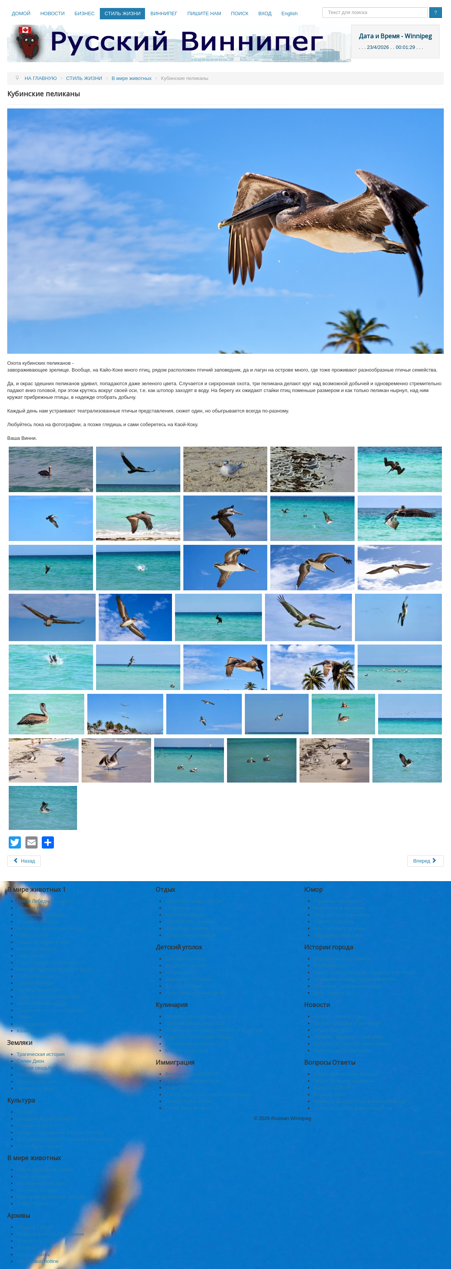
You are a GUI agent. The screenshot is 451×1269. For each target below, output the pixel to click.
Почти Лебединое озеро (44, 901)
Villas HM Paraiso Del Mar (193, 901)
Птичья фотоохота (38, 976)
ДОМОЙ (21, 13)
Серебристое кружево (190, 921)
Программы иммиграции (193, 1081)
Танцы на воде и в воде (44, 942)
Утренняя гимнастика (338, 901)
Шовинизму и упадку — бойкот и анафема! (214, 1030)
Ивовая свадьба (35, 1068)
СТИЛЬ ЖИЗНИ (122, 13)
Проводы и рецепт (38, 1088)
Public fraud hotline (38, 1261)
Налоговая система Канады (345, 1074)
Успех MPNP (179, 1087)
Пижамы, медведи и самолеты (348, 1037)
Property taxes (329, 1094)
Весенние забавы (185, 915)
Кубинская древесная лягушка (52, 928)
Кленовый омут (331, 965)
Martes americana (36, 949)
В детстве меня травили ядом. (200, 1037)
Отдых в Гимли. (34, 1227)
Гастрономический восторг (195, 1043)
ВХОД (264, 13)
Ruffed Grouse (33, 935)
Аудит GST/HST (332, 1087)
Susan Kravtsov (34, 1075)
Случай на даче (35, 1125)
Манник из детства (186, 1050)
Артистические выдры (42, 1003)
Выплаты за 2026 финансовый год (353, 1108)
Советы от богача (334, 921)
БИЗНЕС (84, 13)
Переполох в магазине (339, 908)
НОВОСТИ (52, 13)
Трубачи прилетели (39, 990)
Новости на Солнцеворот (342, 1050)
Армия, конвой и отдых (340, 1016)
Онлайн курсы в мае (188, 1101)
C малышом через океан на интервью (208, 1094)
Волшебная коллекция (191, 935)
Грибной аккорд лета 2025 (195, 1023)
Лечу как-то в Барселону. (342, 915)
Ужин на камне (33, 908)
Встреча (26, 1247)
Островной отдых (185, 908)
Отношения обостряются (342, 959)
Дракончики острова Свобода (50, 1010)
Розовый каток (33, 1254)
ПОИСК (240, 13)
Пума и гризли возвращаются (50, 962)
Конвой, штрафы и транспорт (347, 1023)
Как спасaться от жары (340, 928)
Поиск (322, 7)
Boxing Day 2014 (35, 1241)
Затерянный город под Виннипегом (354, 979)
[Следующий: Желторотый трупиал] (425, 861)
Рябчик (25, 1017)
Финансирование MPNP (192, 1074)
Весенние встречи (37, 921)
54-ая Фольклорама (39, 1146)
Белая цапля (31, 1024)
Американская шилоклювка (48, 996)
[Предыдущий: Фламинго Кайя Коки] (24, 861)
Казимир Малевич (37, 1081)
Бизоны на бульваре (188, 979)
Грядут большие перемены (344, 1081)
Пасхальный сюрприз (41, 915)
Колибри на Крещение (42, 1031)
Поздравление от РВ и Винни (50, 1234)
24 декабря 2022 (333, 1030)
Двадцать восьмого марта (46, 1119)
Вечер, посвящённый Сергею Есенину (60, 1132)
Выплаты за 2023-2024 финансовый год (359, 1101)
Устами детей (180, 972)
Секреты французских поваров (200, 1016)
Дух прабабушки (184, 986)
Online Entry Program (189, 1108)
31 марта (27, 1112)
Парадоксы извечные (338, 935)
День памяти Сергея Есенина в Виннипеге (65, 1139)
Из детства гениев (186, 965)
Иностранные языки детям (195, 993)
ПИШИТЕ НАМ (204, 13)
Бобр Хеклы (30, 955)
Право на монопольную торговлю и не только (366, 972)
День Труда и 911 (333, 993)
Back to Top (431, 1152)
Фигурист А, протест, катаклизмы (351, 1043)
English (289, 13)
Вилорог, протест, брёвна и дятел (55, 969)
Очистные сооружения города (348, 986)
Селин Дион (30, 1061)
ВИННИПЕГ (163, 13)
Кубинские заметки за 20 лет (198, 928)
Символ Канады (35, 983)
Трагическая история (41, 1054)
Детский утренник (185, 959)
